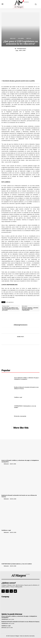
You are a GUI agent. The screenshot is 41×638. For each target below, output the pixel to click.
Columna (21, 38)
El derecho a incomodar (20, 416)
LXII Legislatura (9, 302)
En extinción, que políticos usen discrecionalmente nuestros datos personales (10, 309)
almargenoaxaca (21, 48)
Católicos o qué (18, 397)
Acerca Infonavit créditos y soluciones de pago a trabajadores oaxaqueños (26, 378)
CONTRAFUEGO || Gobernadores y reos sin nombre (16, 563)
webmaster (6, 463)
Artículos (3, 627)
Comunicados (4, 619)
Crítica (28, 38)
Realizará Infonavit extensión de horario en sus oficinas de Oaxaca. (26, 387)
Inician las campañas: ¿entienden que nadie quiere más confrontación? (30, 309)
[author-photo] (2, 464)
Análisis (12, 38)
